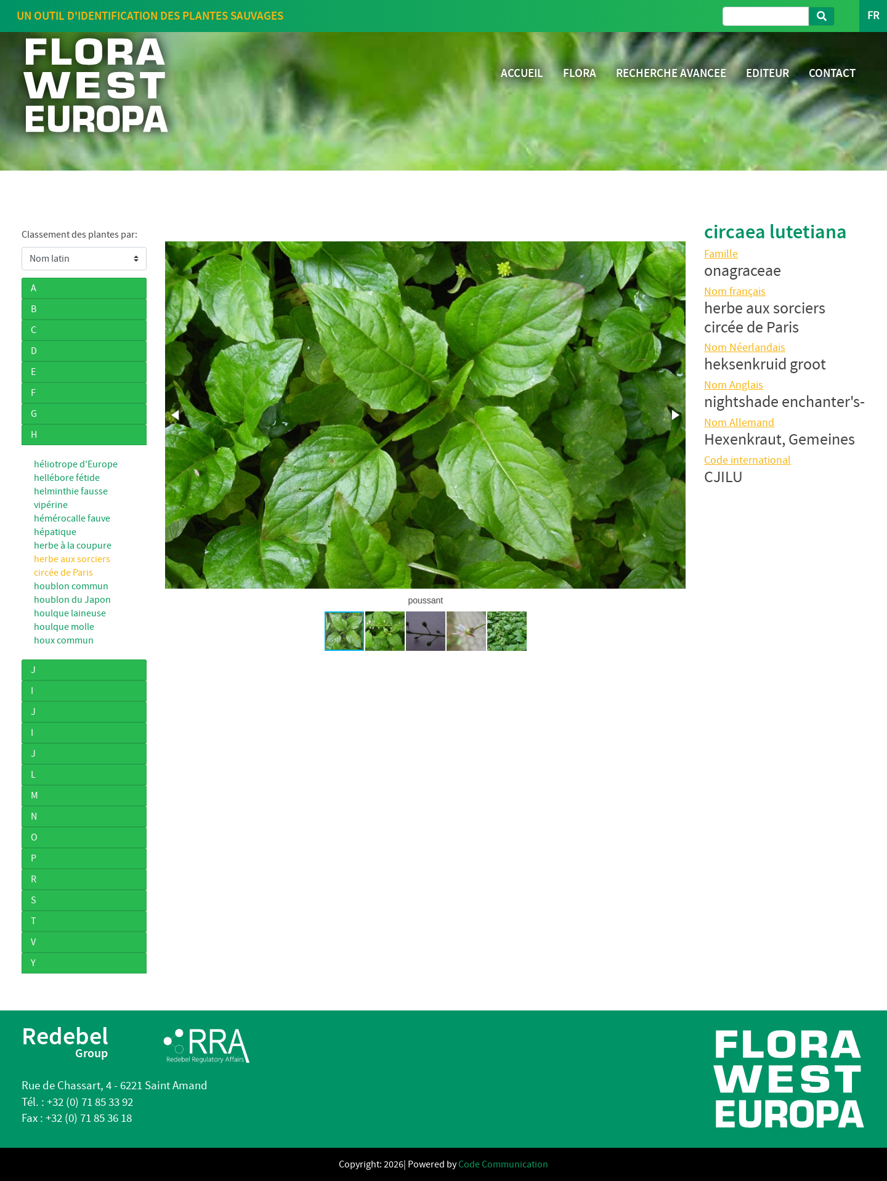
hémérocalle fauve (72, 518)
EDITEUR (767, 73)
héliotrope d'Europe (76, 464)
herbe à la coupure (72, 545)
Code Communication (503, 1164)
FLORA (579, 73)
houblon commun (71, 586)
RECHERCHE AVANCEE (671, 73)
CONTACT (832, 73)
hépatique (55, 532)
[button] (176, 415)
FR (873, 16)
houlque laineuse (70, 613)
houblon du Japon (72, 600)
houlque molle (64, 627)
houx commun (64, 640)
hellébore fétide (67, 478)
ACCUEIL (522, 73)
